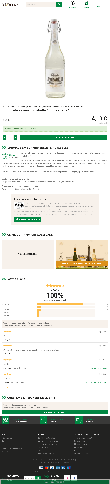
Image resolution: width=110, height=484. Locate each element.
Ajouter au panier (63, 137)
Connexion (7, 438)
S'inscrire (7, 441)
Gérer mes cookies (9, 452)
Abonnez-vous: (10, 478)
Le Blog (78, 450)
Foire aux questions (46, 438)
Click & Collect (43, 447)
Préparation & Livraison (48, 441)
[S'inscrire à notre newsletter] (38, 478)
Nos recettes (80, 447)
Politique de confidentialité (12, 449)
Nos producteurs (82, 444)
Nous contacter (81, 453)
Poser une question (55, 412)
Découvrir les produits (28, 219)
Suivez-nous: (50, 478)
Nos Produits (80, 441)
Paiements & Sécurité (47, 444)
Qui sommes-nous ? (83, 438)
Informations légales (46, 453)
